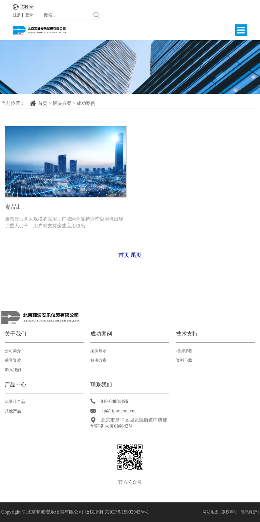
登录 (29, 15)
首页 (42, 103)
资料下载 (184, 360)
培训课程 (184, 350)
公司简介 (13, 350)
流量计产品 (15, 401)
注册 (17, 15)
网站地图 (210, 511)
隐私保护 (249, 511)
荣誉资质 (13, 360)
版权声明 (230, 511)
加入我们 (13, 369)
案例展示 (98, 350)
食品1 (12, 206)
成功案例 (86, 103)
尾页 (136, 255)
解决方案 (61, 103)
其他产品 (13, 411)
